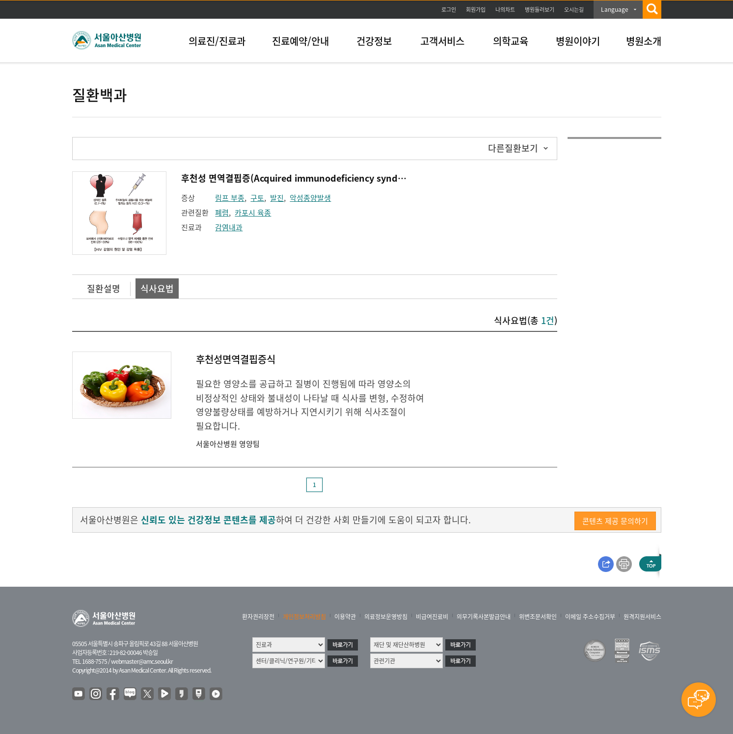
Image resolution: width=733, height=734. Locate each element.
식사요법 (157, 288)
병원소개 (643, 41)
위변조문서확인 (538, 616)
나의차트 (505, 9)
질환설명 (103, 288)
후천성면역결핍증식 (235, 359)
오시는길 (574, 9)
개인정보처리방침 (304, 616)
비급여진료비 (432, 616)
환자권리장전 (258, 616)
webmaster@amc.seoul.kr (142, 661)
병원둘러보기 (539, 9)
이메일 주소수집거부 (590, 616)
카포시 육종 (253, 212)
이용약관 (345, 616)
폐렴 (222, 212)
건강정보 (374, 41)
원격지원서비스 (642, 616)
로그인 (448, 9)
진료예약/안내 (300, 41)
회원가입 (476, 9)
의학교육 (510, 41)
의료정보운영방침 (385, 616)
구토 (257, 197)
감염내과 (229, 227)
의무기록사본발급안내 (484, 616)
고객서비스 (442, 41)
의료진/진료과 (217, 41)
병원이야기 (578, 41)
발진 (277, 197)
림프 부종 (229, 197)
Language (614, 9)
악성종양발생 (310, 197)
